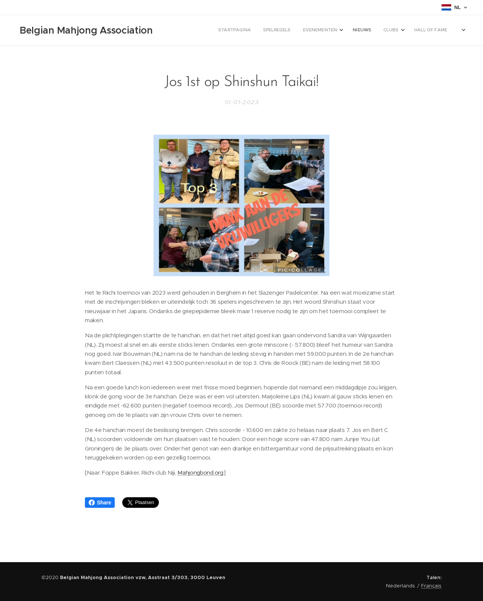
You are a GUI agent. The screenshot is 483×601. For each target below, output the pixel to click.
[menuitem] (346, 30)
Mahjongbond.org (200, 472)
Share (100, 503)
